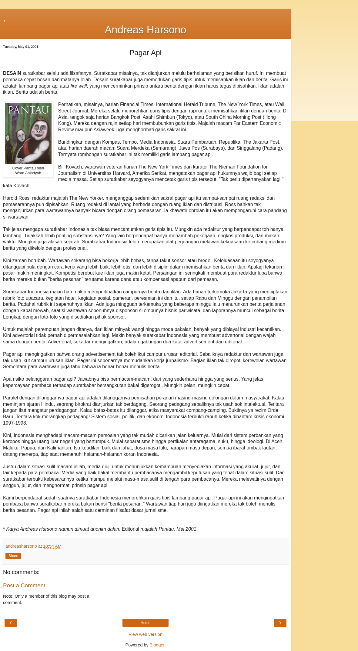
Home (145, 623)
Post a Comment (24, 585)
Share (13, 556)
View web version (145, 634)
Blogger (157, 645)
